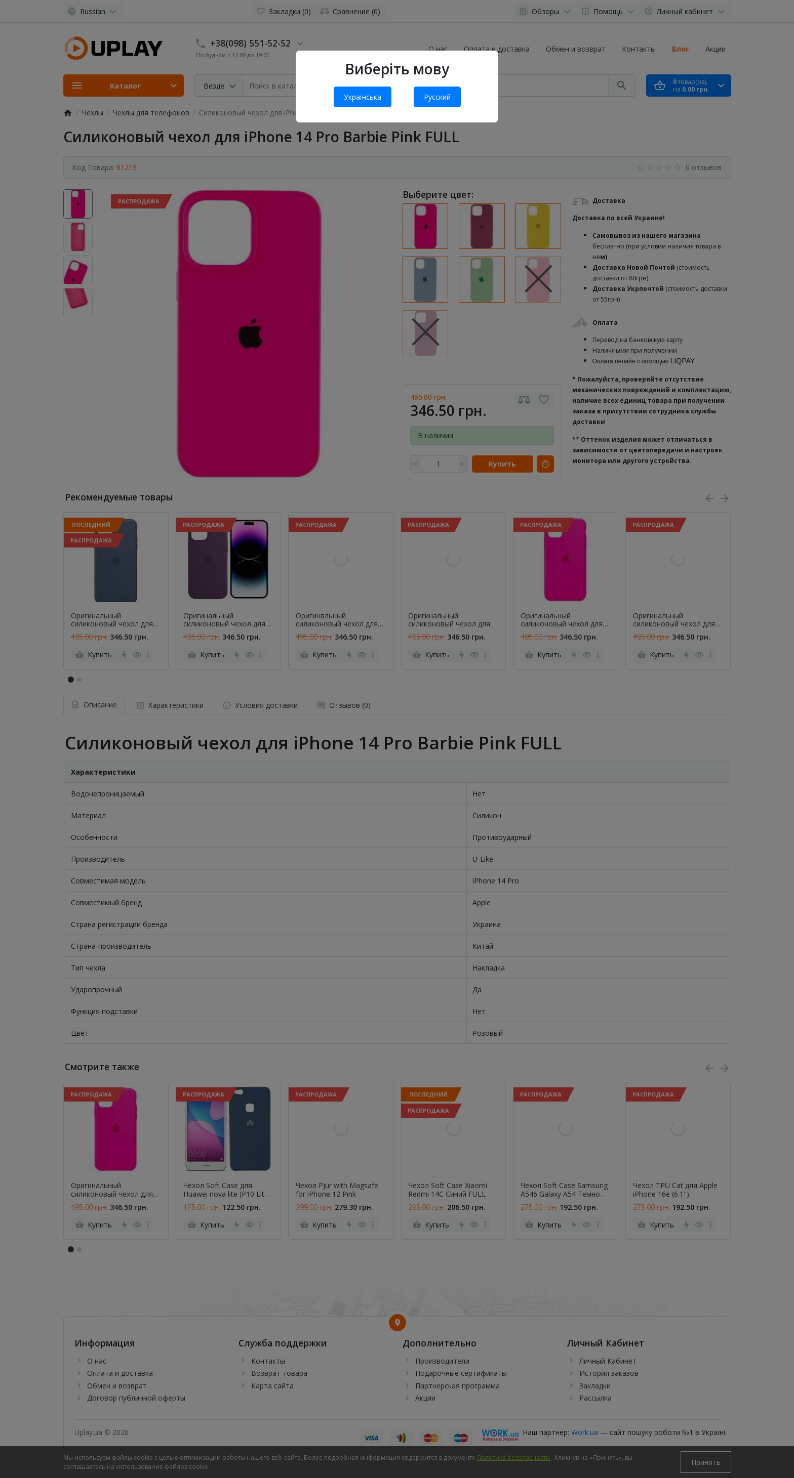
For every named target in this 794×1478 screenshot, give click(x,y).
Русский (437, 97)
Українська (362, 97)
